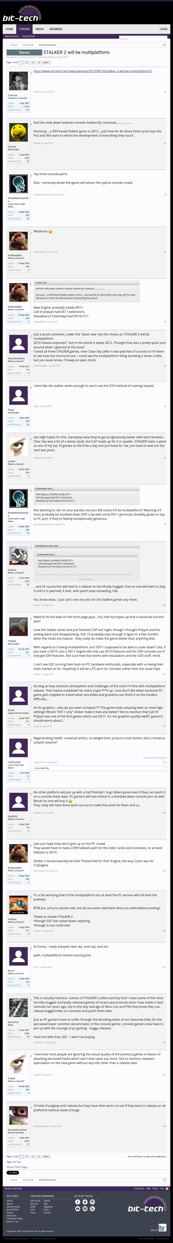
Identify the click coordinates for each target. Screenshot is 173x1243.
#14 (164, 813)
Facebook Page (14, 1218)
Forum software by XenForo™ (30, 1238)
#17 (164, 967)
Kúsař (11, 710)
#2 (165, 143)
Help (148, 1188)
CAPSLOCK (14, 762)
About (10, 1204)
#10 (164, 605)
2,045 (26, 1033)
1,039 (26, 158)
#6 (165, 366)
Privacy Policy (162, 1238)
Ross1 (11, 970)
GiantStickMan (16, 358)
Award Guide (13, 1206)
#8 (165, 458)
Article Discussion (28, 57)
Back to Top (13, 1221)
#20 (164, 1126)
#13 (164, 762)
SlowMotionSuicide (18, 200)
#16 (164, 931)
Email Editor (13, 1209)
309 (27, 473)
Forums (24, 29)
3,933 (26, 1141)
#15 (164, 871)
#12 (164, 726)
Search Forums (12, 36)
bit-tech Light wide (13, 1188)
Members (56, 29)
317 (27, 722)
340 (27, 267)
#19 (164, 1075)
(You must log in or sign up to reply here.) (147, 1156)
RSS (167, 1188)
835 (27, 215)
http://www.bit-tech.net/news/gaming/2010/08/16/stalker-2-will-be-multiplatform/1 (93, 71)
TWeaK (12, 641)
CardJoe (52, 57)
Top (162, 1188)
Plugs (11, 409)
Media (39, 29)
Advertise (11, 1215)
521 (27, 652)
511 (27, 931)
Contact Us (139, 1188)
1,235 (26, 581)
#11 (164, 674)
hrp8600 (12, 816)
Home (9, 29)
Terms (10, 1212)
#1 (165, 92)
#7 (165, 406)
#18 (164, 1042)
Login (163, 29)
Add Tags (16, 1162)
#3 (165, 194)
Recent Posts (29, 36)
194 (27, 982)
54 (28, 828)
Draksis (12, 570)
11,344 (26, 107)
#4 (165, 252)
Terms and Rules (146, 1238)
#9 (165, 524)
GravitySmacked (17, 1129)
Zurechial (13, 1022)
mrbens (12, 919)
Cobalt (11, 461)
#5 (165, 322)
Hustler (12, 146)
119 (27, 370)
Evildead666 (15, 255)
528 (27, 421)
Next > (47, 62)
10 (28, 776)
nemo (37, 768)
